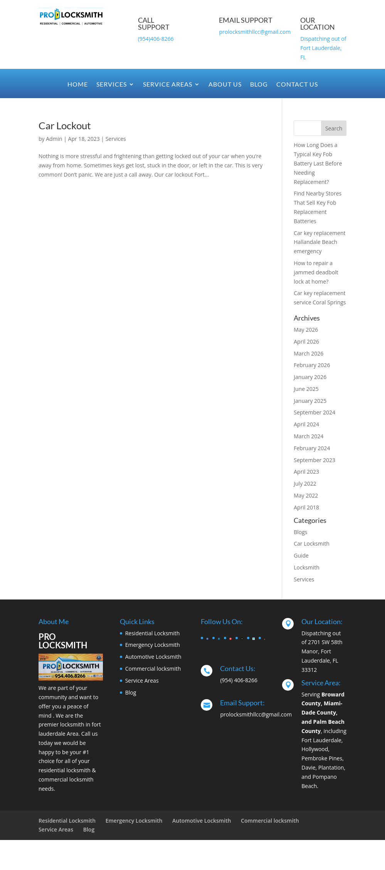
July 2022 (305, 483)
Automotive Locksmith (153, 656)
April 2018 (306, 507)
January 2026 (310, 377)
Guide (301, 555)
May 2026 (306, 329)
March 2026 (308, 353)
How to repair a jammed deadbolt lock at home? (316, 272)
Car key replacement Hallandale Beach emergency (319, 242)
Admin (54, 138)
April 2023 (306, 471)
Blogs (300, 532)
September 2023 (314, 460)
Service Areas (167, 85)
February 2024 (312, 448)
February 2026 (312, 365)
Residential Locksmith (152, 633)
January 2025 (310, 400)
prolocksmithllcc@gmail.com (255, 31)
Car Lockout (65, 125)
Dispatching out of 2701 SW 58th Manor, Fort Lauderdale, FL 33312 (321, 651)
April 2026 (306, 341)
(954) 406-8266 (238, 680)
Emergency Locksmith (152, 644)
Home (77, 85)
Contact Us (297, 85)
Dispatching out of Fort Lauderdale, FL (323, 48)
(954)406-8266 (156, 38)
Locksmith (306, 567)
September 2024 (314, 412)
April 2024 (306, 424)
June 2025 (306, 388)
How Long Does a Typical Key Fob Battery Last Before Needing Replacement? (318, 163)
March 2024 (308, 436)
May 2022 (306, 495)
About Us (225, 85)
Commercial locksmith (153, 668)
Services (111, 85)
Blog (259, 85)
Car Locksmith (312, 543)
